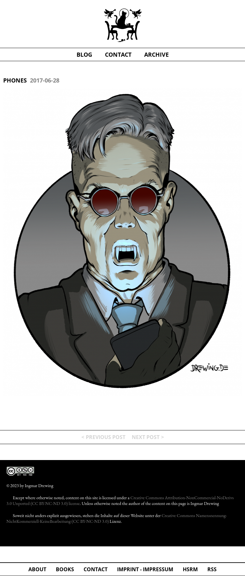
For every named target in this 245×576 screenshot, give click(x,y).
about (37, 569)
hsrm (190, 569)
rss (212, 569)
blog (84, 54)
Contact (96, 569)
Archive (156, 54)
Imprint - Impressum (145, 569)
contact (118, 54)
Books (65, 569)
